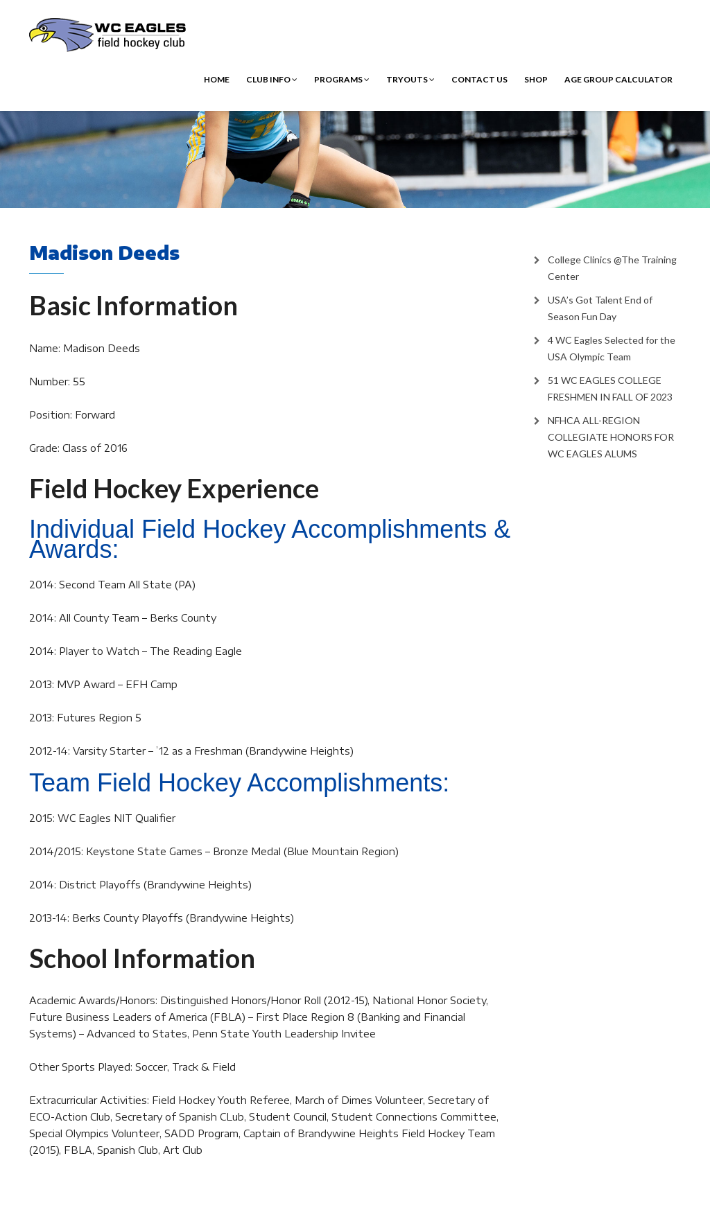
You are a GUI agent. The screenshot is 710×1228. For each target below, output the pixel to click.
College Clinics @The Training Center (612, 268)
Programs (342, 79)
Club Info (271, 79)
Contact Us (479, 79)
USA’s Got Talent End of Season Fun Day (600, 308)
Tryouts (410, 79)
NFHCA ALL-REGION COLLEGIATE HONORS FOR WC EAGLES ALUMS (611, 436)
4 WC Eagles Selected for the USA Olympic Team (611, 348)
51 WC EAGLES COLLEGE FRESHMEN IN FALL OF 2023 (610, 388)
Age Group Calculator (618, 79)
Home (217, 79)
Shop (536, 79)
